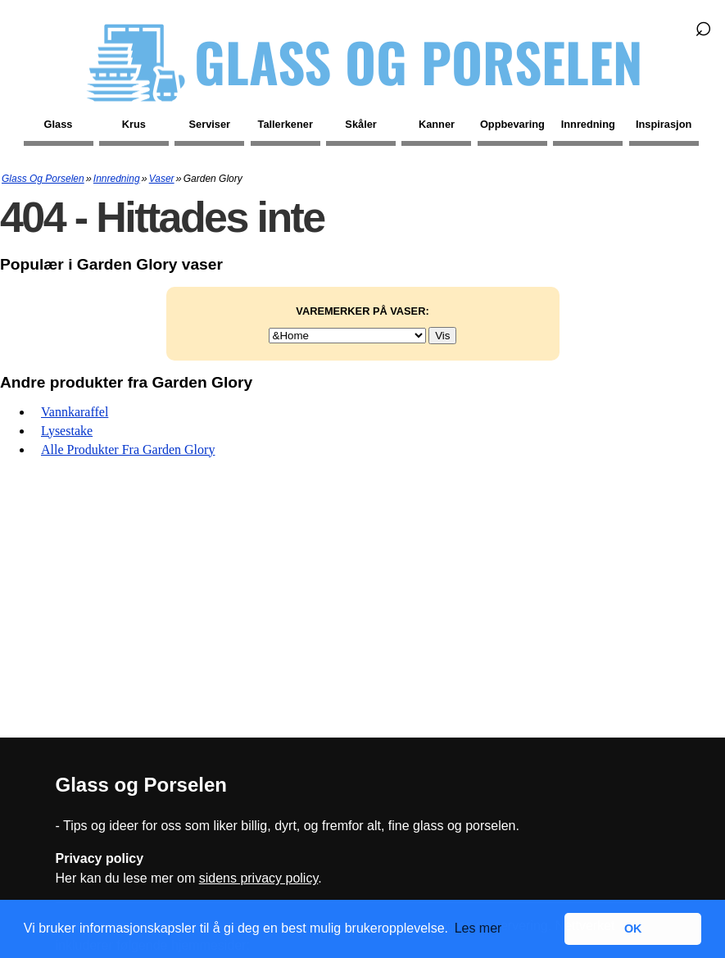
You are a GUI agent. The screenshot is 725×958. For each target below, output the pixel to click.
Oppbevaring (512, 124)
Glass (58, 124)
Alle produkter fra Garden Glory (128, 449)
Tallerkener (285, 124)
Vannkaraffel (74, 412)
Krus (134, 124)
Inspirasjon (663, 124)
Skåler (360, 124)
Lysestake (67, 431)
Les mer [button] (478, 928)
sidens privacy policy (259, 878)
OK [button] (633, 928)
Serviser (210, 124)
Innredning (588, 124)
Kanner (437, 124)
